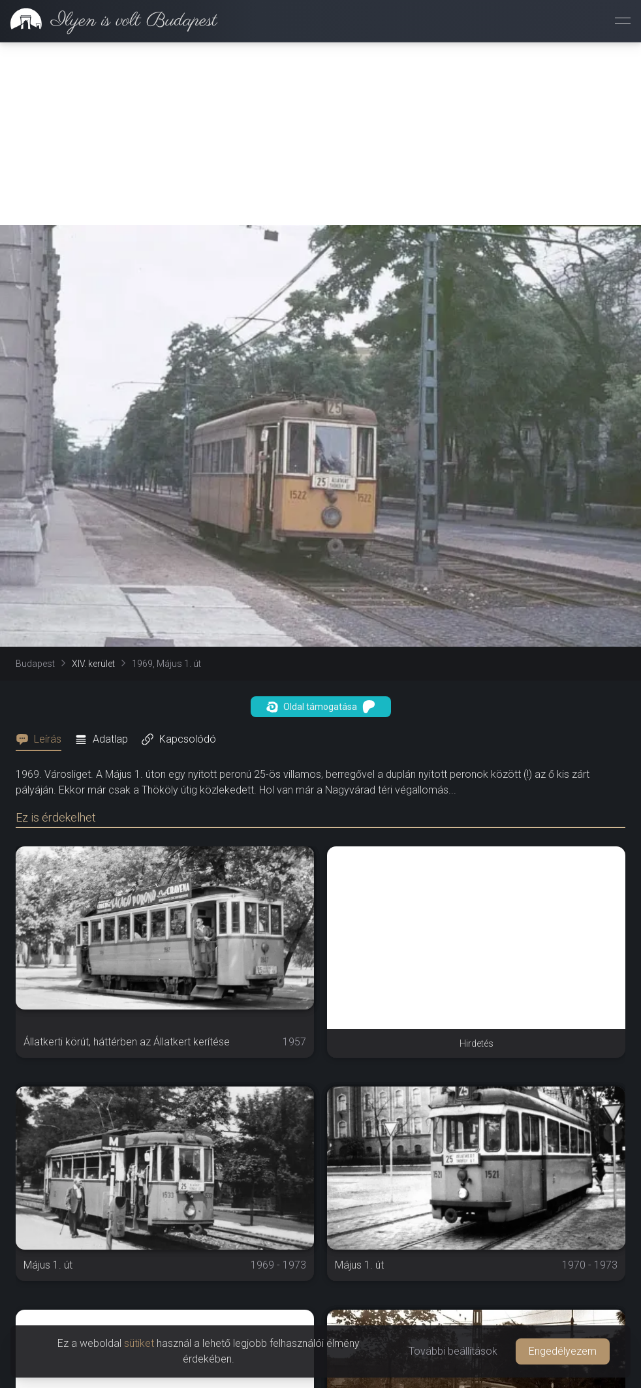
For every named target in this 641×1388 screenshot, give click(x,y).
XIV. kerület (93, 663)
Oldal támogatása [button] (320, 706)
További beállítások (453, 1351)
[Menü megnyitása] (623, 21)
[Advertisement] (320, 133)
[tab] (42, 739)
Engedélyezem (563, 1351)
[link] (108, 21)
